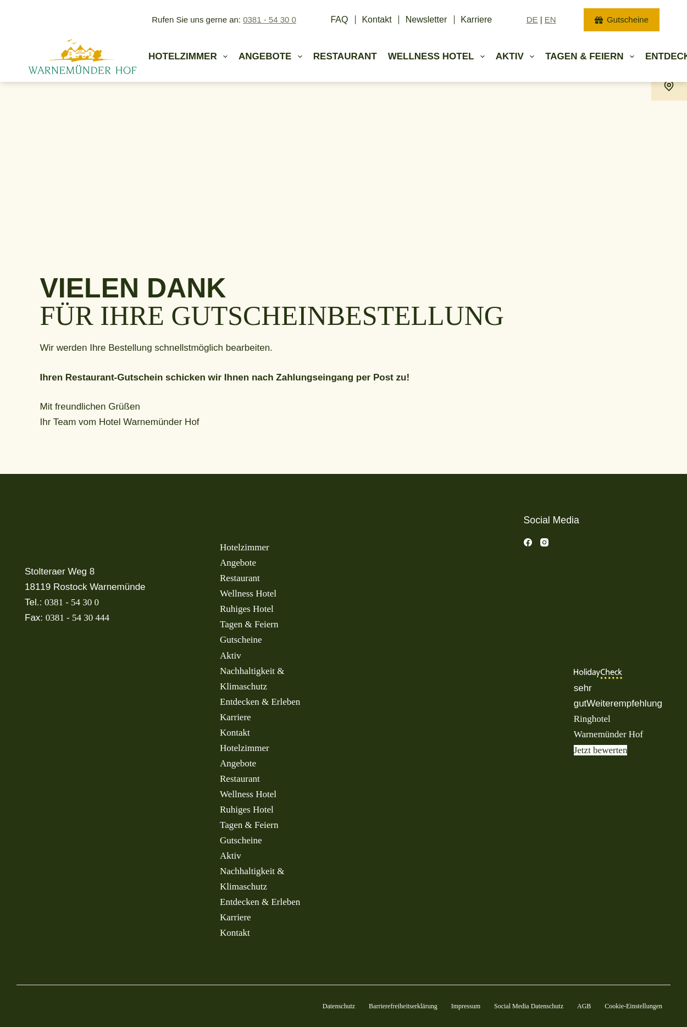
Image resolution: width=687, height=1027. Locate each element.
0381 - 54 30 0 (72, 602)
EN (550, 19)
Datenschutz (339, 1006)
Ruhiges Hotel (247, 609)
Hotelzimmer (190, 56)
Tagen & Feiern (249, 624)
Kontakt (376, 19)
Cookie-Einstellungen (633, 1006)
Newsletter (426, 19)
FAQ (339, 19)
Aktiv (517, 56)
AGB (584, 1006)
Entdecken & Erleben (260, 702)
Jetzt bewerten (601, 750)
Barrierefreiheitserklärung (403, 1006)
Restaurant (345, 56)
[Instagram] (544, 542)
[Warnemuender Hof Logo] (82, 56)
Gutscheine (622, 19)
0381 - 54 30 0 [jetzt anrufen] (269, 19)
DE (532, 19)
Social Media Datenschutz (528, 1006)
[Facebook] (528, 542)
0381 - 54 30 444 (77, 617)
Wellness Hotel (438, 56)
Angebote (273, 56)
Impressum (465, 1006)
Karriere (476, 19)
